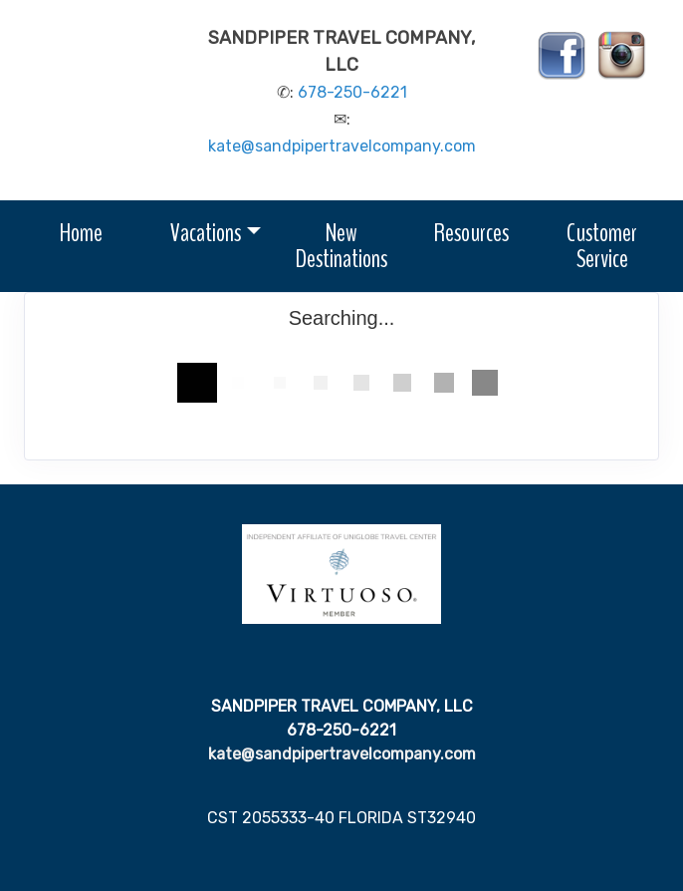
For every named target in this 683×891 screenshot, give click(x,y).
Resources (471, 232)
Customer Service (602, 245)
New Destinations (341, 245)
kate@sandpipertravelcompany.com (342, 146)
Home (81, 232)
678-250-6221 (352, 92)
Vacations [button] (205, 232)
